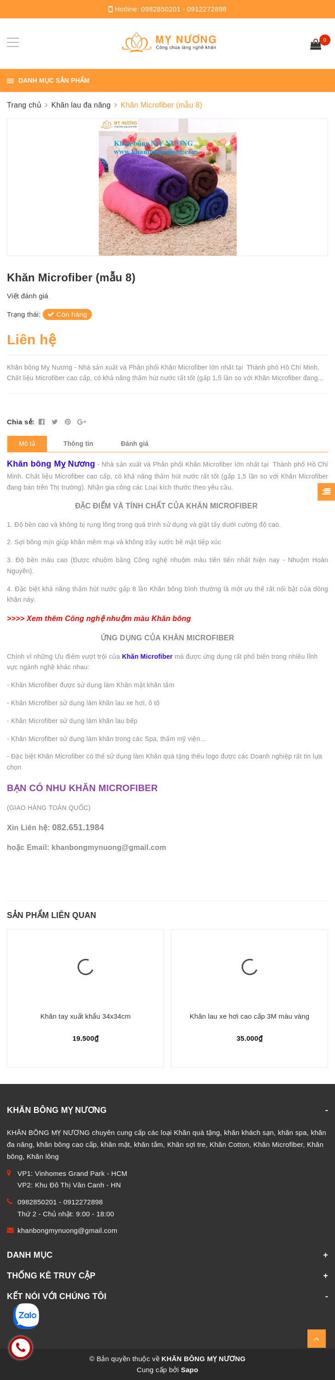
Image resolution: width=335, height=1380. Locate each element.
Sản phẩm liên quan (51, 915)
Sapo (190, 1370)
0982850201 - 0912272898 (184, 9)
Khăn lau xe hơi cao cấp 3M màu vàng (250, 1016)
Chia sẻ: (20, 422)
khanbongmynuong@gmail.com (67, 1230)
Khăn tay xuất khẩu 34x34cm (85, 1016)
